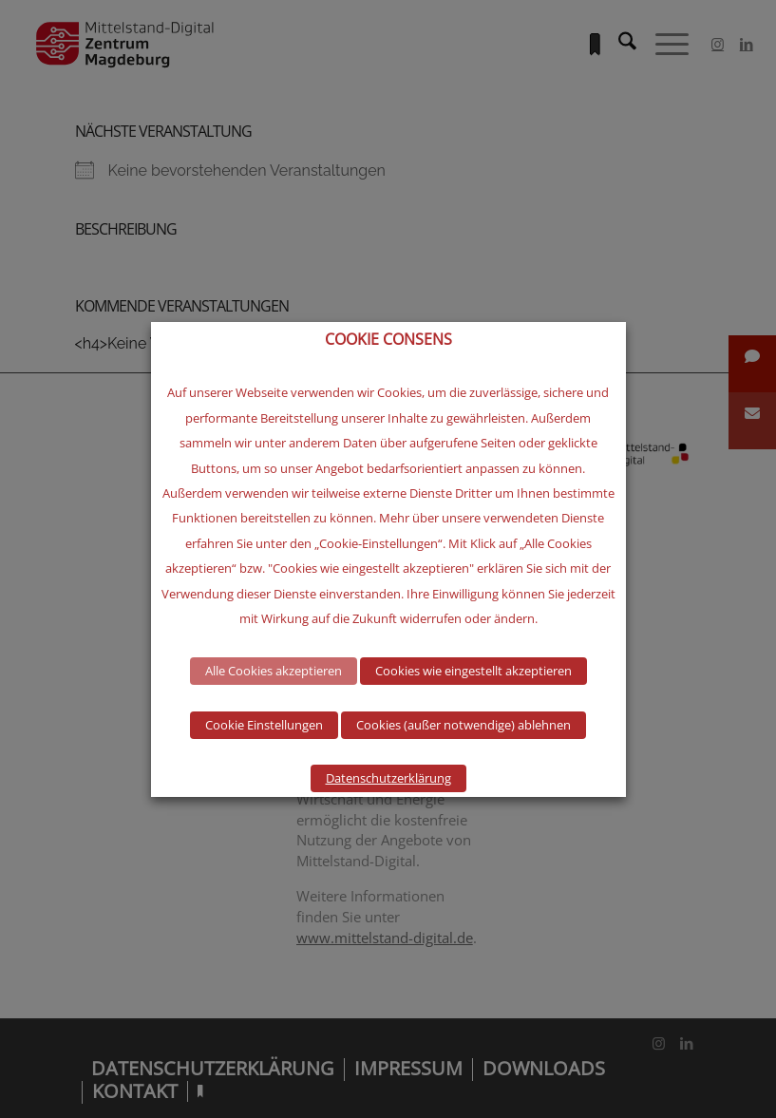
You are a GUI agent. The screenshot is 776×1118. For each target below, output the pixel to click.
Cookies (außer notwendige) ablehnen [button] (463, 724)
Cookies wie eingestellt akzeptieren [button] (473, 670)
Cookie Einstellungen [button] (264, 724)
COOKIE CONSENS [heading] (388, 340)
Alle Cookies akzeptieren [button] (273, 670)
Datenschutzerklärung (388, 777)
